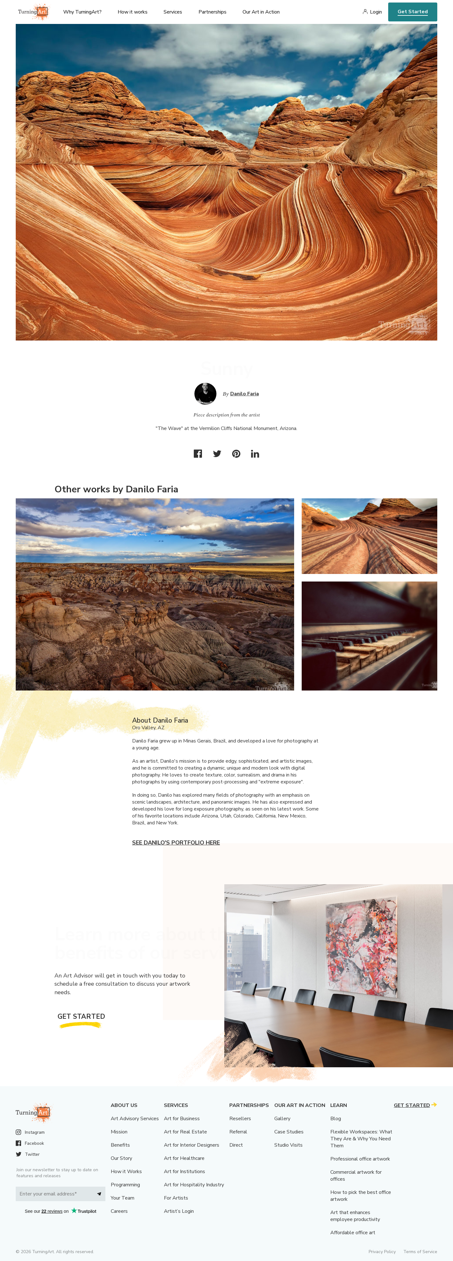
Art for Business (182, 1118)
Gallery (282, 1118)
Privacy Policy (382, 1252)
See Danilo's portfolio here (176, 842)
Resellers (240, 1118)
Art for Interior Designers (191, 1145)
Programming (125, 1184)
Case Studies (289, 1131)
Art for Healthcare (184, 1158)
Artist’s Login (179, 1211)
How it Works (126, 1171)
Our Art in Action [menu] (261, 12)
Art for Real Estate (185, 1131)
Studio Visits (288, 1145)
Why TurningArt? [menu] (82, 12)
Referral (238, 1131)
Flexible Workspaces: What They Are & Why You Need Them (361, 1138)
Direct (236, 1145)
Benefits (120, 1145)
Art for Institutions (184, 1171)
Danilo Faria (244, 393)
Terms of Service (420, 1252)
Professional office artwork (360, 1158)
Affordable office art (352, 1232)
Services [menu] (173, 12)
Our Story (121, 1158)
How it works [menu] (133, 12)
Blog (335, 1118)
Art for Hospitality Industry (194, 1184)
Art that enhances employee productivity (355, 1216)
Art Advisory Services (135, 1118)
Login (376, 12)
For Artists (176, 1198)
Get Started (413, 11)
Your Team (122, 1198)
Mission (119, 1131)
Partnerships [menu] (212, 12)
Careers (119, 1211)
